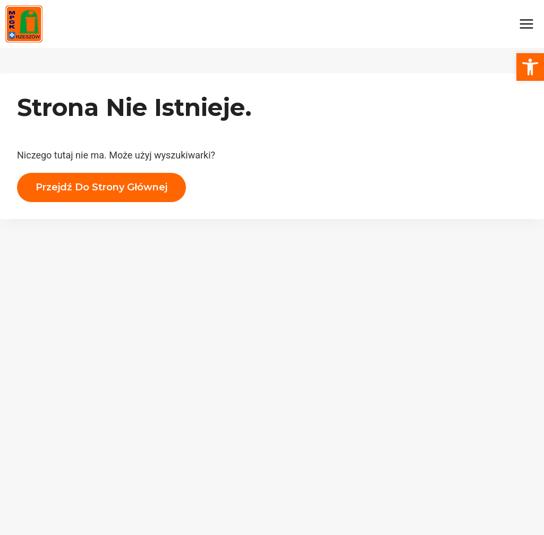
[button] (530, 67)
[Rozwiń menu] (526, 24)
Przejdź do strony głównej (101, 187)
